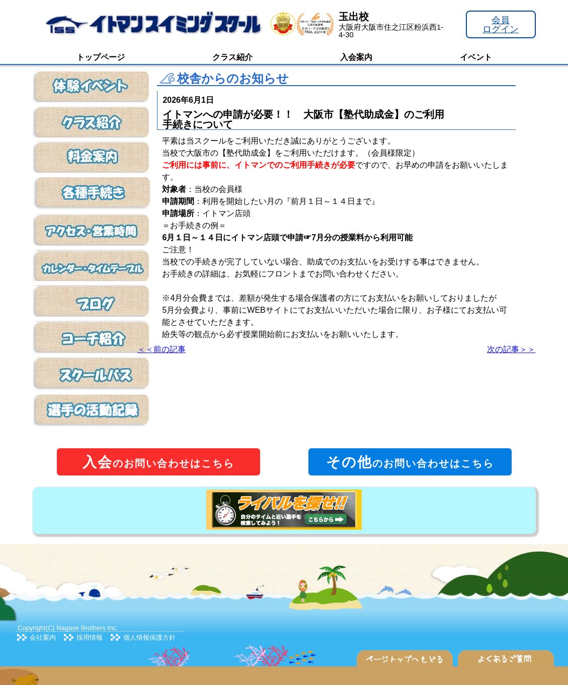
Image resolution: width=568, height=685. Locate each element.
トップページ (100, 57)
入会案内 (356, 57)
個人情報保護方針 (149, 637)
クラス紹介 (232, 57)
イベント (476, 57)
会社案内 (43, 637)
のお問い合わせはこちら (158, 462)
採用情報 (89, 637)
